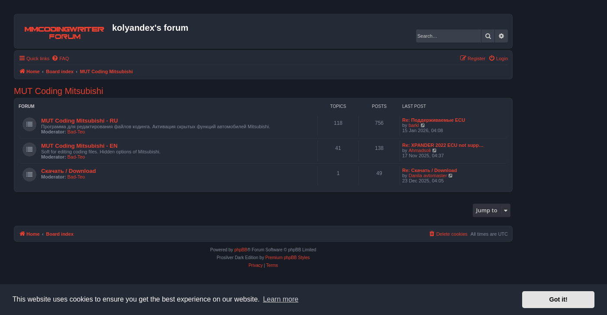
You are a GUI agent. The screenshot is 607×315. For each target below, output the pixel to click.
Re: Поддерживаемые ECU (433, 120)
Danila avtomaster (428, 175)
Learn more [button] (280, 299)
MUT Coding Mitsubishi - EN (79, 146)
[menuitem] (60, 58)
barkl (414, 125)
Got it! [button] (558, 299)
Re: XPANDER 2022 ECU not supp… (443, 145)
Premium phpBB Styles (287, 257)
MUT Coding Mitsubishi (58, 91)
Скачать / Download (68, 171)
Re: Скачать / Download (429, 170)
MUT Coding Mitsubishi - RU (79, 120)
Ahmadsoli (420, 150)
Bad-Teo (76, 131)
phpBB (240, 249)
